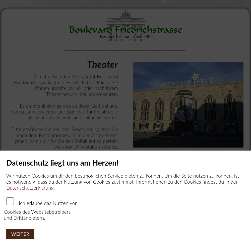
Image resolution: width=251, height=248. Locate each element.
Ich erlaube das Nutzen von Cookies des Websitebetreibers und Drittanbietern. (41, 209)
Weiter (20, 234)
